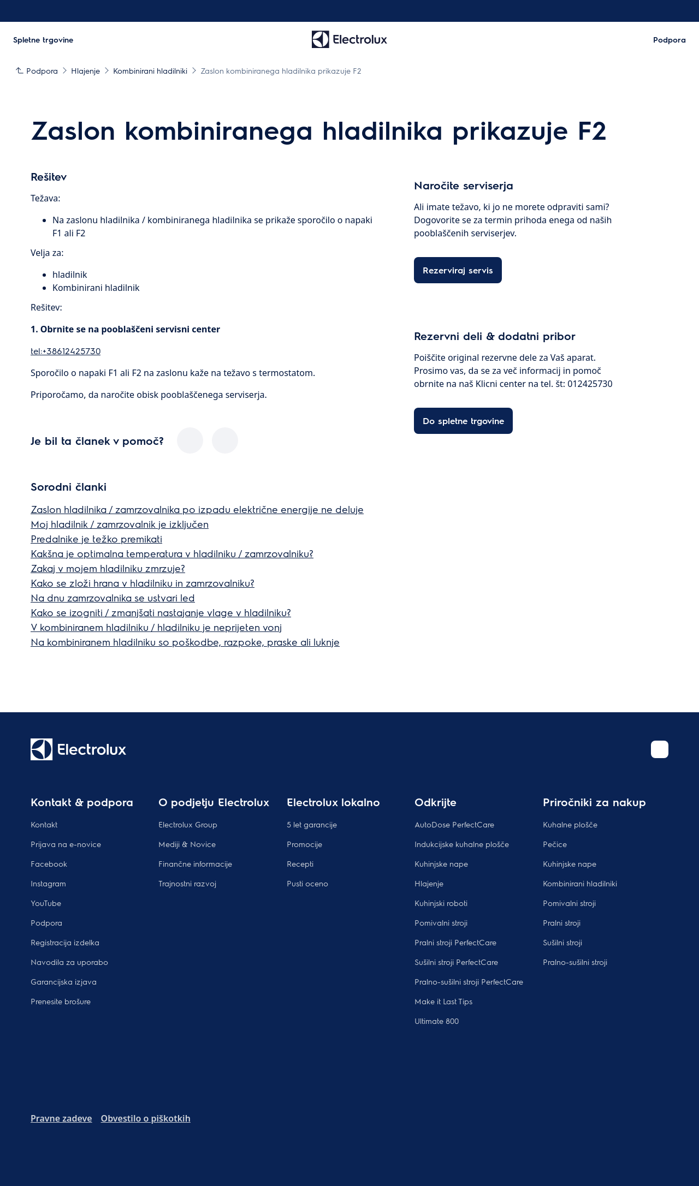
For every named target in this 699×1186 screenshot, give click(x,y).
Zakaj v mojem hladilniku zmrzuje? (108, 568)
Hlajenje (428, 883)
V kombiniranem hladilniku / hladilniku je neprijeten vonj (156, 627)
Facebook (49, 863)
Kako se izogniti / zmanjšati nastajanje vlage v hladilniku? (161, 612)
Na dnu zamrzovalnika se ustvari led (113, 597)
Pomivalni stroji (440, 922)
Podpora (46, 922)
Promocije (304, 844)
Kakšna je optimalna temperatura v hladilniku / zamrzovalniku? (172, 553)
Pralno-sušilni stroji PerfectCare (468, 981)
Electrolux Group (187, 824)
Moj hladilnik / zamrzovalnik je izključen (120, 523)
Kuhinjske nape (441, 863)
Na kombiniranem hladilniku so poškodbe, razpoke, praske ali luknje (185, 641)
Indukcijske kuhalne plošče (461, 844)
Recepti (300, 863)
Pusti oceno (307, 883)
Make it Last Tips (443, 1001)
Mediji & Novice (187, 844)
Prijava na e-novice (66, 844)
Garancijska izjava (64, 981)
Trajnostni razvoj (187, 883)
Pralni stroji (561, 922)
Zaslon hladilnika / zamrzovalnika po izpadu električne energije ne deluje (197, 509)
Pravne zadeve (61, 1118)
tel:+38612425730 (65, 350)
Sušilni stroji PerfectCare (456, 962)
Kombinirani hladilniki (580, 883)
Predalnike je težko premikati (96, 538)
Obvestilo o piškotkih (146, 1118)
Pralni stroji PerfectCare (455, 942)
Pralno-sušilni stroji (575, 962)
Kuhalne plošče (570, 824)
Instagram (48, 883)
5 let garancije (312, 824)
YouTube (46, 903)
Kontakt (44, 824)
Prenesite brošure (61, 1001)
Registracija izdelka (65, 942)
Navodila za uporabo (69, 962)
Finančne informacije (195, 863)
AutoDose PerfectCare (454, 824)
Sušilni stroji (562, 942)
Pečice (555, 844)
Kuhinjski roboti (440, 903)
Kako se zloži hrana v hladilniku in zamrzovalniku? (142, 582)
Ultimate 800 (436, 1021)
